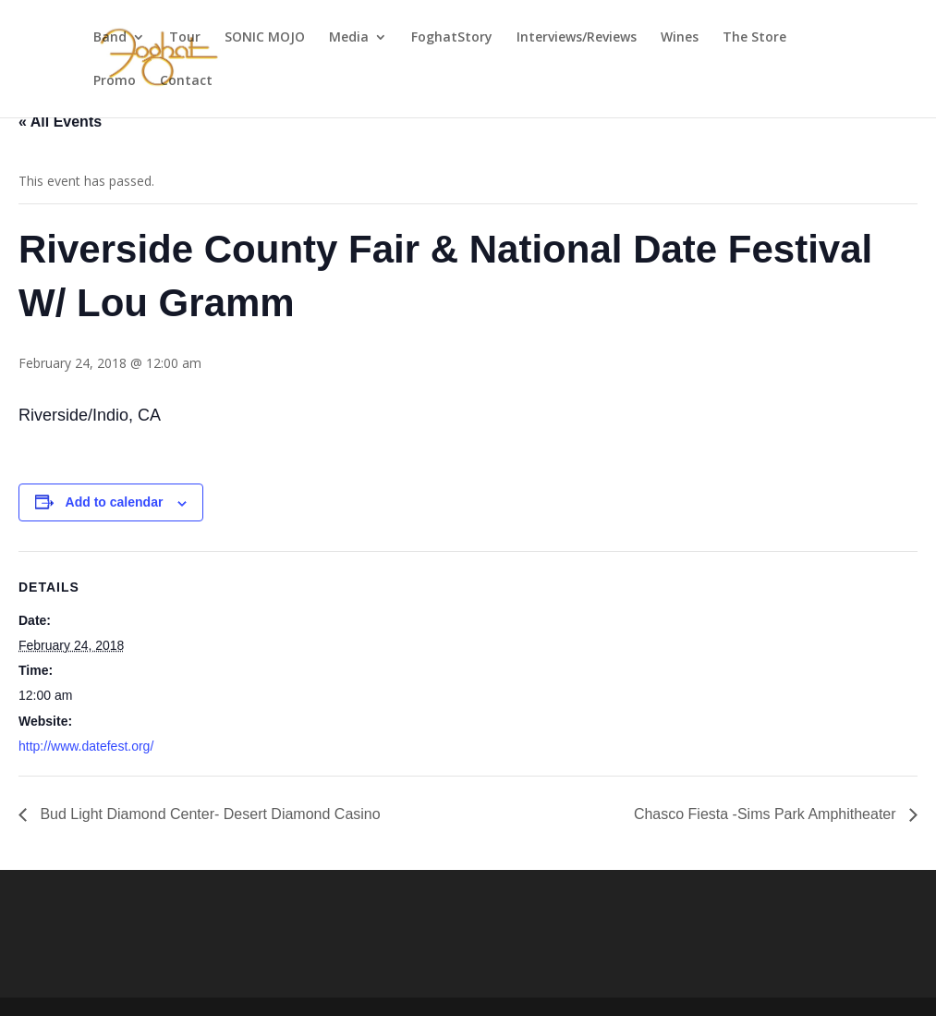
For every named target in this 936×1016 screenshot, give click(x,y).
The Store (754, 38)
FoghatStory (451, 38)
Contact (186, 81)
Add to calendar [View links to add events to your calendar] (115, 502)
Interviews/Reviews (577, 38)
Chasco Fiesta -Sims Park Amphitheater (767, 814)
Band (110, 38)
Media (349, 38)
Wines (680, 38)
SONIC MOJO (265, 38)
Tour (185, 38)
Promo (114, 81)
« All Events (60, 121)
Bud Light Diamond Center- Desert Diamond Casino (208, 814)
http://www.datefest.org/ (85, 746)
